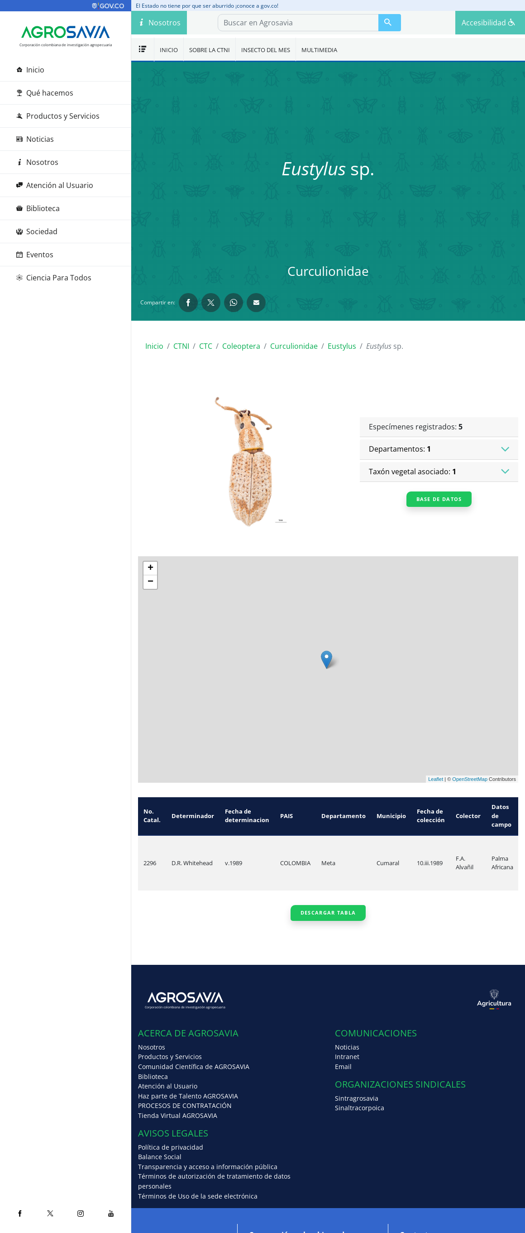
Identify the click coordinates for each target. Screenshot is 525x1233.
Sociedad (36, 231)
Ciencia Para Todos (53, 278)
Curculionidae (294, 346)
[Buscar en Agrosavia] (389, 22)
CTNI (181, 346)
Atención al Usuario (54, 185)
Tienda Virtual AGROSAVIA (177, 1115)
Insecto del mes (265, 50)
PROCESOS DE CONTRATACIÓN (185, 1105)
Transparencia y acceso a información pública (207, 1166)
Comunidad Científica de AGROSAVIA (193, 1066)
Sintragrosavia (356, 1098)
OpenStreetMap (469, 779)
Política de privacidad (170, 1147)
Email (343, 1066)
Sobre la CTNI (209, 50)
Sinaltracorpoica (359, 1107)
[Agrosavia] (65, 32)
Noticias (35, 139)
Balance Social (159, 1156)
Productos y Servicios (58, 116)
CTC (205, 346)
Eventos (34, 255)
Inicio (30, 70)
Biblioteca (38, 208)
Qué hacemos (44, 93)
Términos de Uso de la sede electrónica (198, 1196)
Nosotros (37, 162)
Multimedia (319, 50)
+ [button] (150, 568)
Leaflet (435, 779)
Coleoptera (241, 346)
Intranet (347, 1056)
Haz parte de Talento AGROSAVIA (188, 1096)
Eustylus (342, 346)
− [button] (150, 582)
